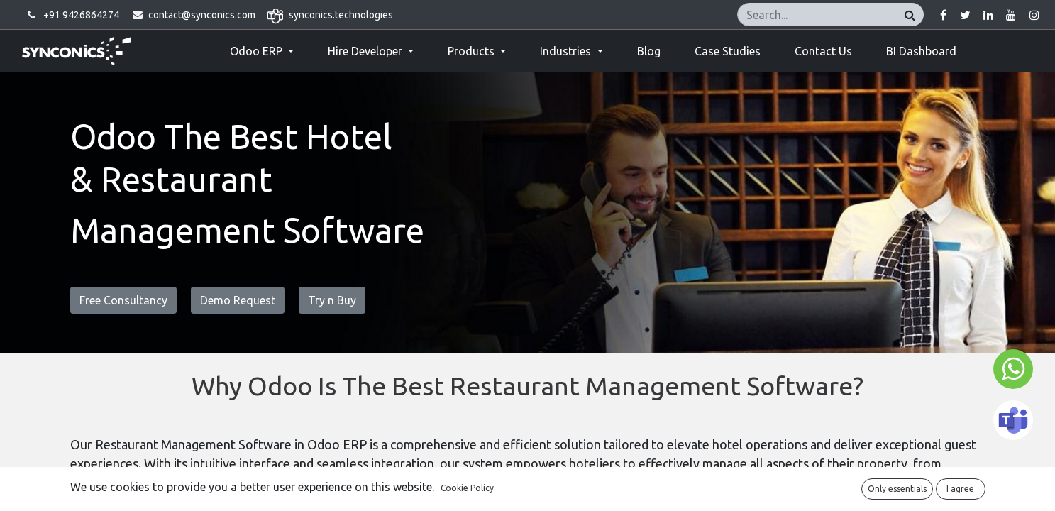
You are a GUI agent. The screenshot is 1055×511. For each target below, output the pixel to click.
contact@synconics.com (201, 15)
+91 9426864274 (81, 15)
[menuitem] (649, 51)
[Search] (910, 14)
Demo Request (237, 300)
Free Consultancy (123, 300)
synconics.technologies (341, 15)
